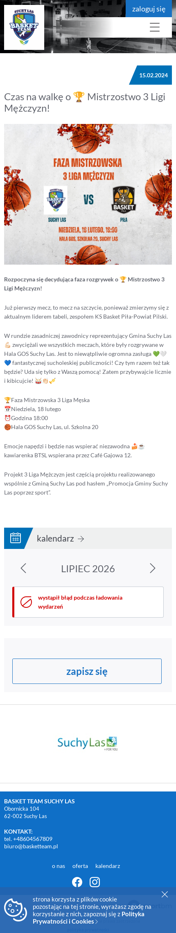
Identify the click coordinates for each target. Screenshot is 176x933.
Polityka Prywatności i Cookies (88, 917)
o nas (59, 865)
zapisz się (87, 671)
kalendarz (60, 538)
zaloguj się (148, 8)
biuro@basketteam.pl (31, 846)
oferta (80, 865)
